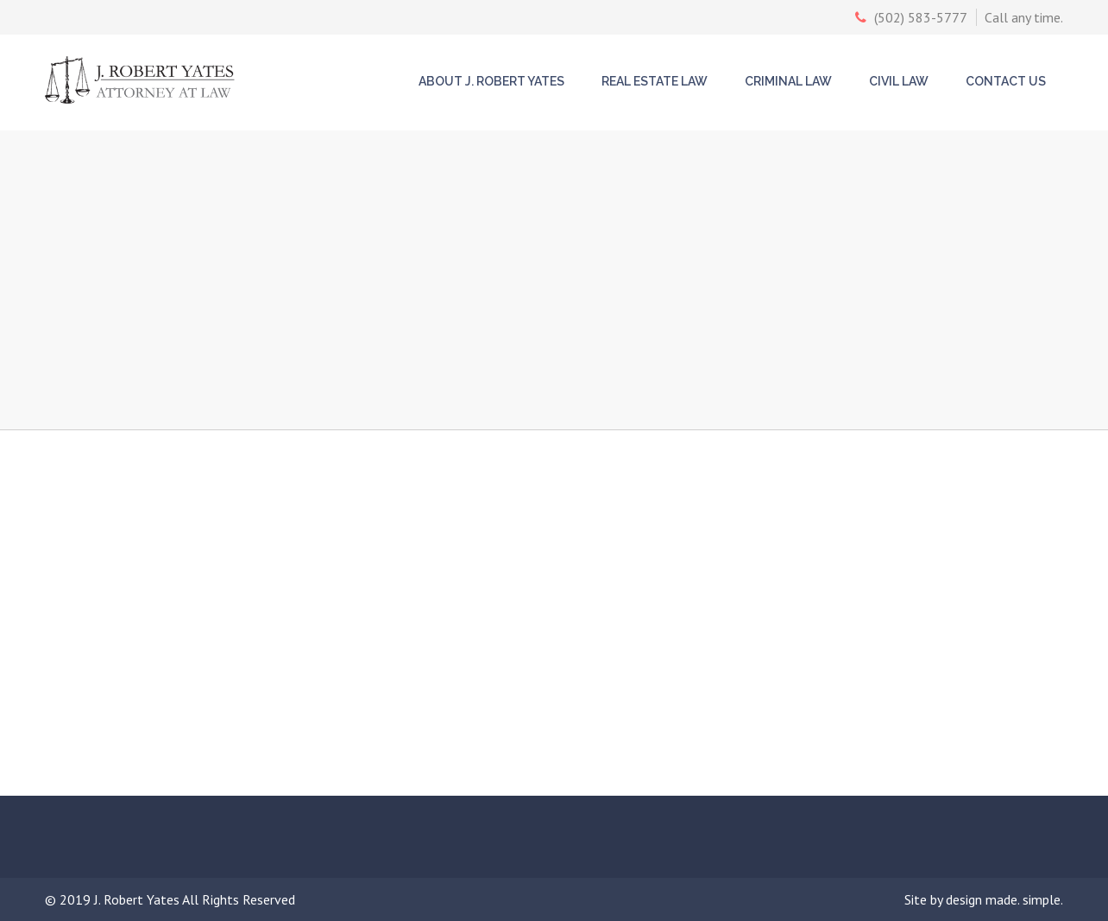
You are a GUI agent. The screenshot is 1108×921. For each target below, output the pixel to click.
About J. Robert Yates (491, 81)
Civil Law (899, 81)
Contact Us (1006, 81)
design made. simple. (1004, 899)
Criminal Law (788, 81)
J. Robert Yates (138, 899)
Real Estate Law (654, 81)
